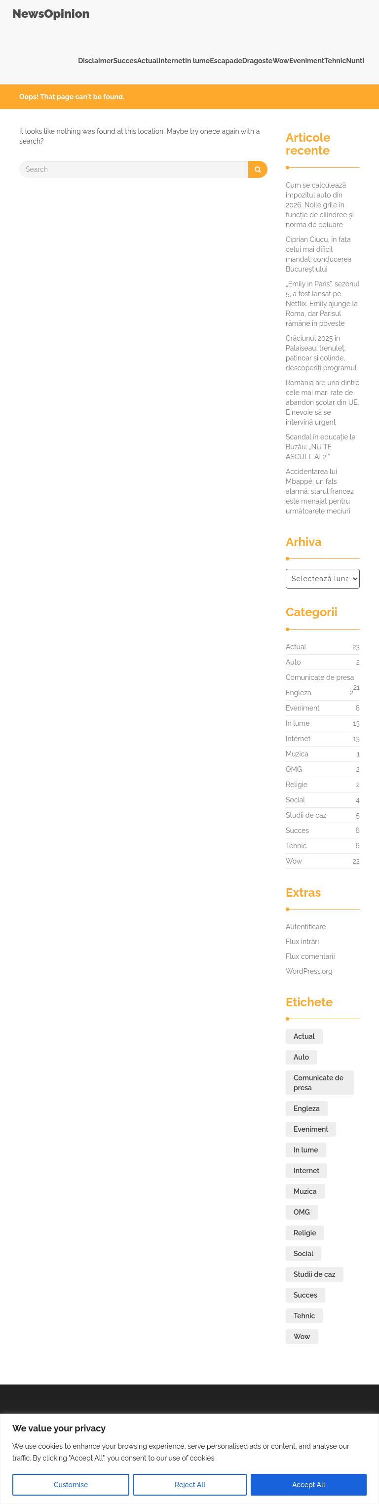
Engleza (298, 693)
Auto (293, 662)
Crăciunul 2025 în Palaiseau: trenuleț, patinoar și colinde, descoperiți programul (321, 353)
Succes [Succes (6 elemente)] (305, 1295)
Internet (171, 61)
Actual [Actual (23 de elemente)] (304, 1036)
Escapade (226, 61)
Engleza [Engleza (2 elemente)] (307, 1108)
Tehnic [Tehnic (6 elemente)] (304, 1316)
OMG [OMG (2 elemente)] (302, 1212)
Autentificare (306, 927)
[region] (189, 1459)
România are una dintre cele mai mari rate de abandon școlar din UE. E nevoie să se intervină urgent (322, 402)
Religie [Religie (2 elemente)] (305, 1233)
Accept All (308, 1485)
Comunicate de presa (320, 679)
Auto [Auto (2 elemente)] (301, 1057)
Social (295, 800)
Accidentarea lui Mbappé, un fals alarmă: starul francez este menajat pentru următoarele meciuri (320, 491)
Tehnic (335, 61)
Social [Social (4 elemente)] (303, 1254)
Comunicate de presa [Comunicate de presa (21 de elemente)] (318, 1083)
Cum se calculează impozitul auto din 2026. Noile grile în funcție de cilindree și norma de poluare (320, 205)
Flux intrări (302, 942)
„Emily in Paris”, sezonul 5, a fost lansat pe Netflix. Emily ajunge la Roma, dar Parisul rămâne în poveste (322, 303)
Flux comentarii (310, 956)
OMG (294, 769)
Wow (280, 61)
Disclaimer (95, 61)
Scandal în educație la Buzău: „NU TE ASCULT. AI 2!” (321, 447)
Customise (71, 1485)
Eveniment (306, 61)
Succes (125, 61)
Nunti (355, 61)
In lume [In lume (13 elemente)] (306, 1150)
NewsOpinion (50, 13)
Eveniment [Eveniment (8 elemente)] (311, 1129)
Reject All (190, 1485)
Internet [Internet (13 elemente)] (306, 1171)
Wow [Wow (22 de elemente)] (302, 1337)
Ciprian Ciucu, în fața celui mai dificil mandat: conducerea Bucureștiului (318, 254)
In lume (197, 61)
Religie (296, 785)
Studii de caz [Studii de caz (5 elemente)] (315, 1274)
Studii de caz (306, 815)
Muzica (297, 754)
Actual (148, 61)
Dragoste (257, 61)
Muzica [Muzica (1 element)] (305, 1191)
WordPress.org (309, 971)
